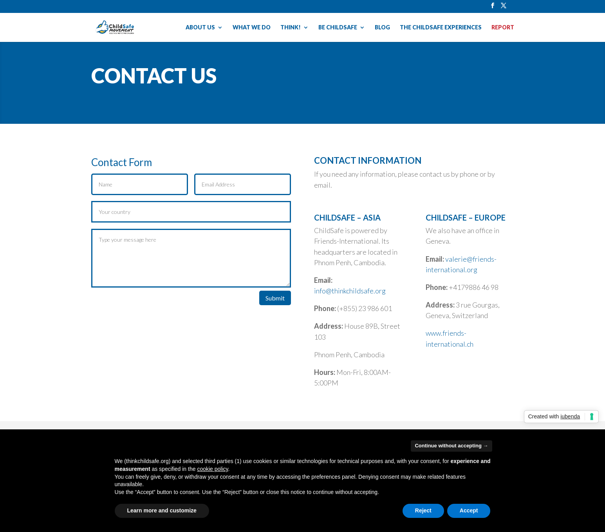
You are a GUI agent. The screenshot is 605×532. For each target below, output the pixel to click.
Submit (275, 298)
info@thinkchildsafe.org (350, 290)
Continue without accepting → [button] (451, 446)
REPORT (502, 28)
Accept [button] (469, 510)
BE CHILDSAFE (337, 28)
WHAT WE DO (252, 28)
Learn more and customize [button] (162, 510)
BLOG (382, 28)
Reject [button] (423, 510)
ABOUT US (200, 28)
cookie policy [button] (212, 469)
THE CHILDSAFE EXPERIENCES (441, 28)
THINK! (290, 28)
